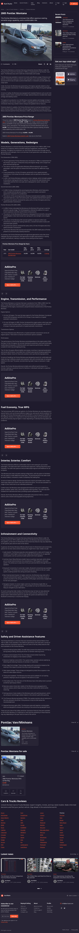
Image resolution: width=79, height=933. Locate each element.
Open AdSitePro (12, 285)
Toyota (62, 842)
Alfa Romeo (4, 815)
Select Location (72, 895)
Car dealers (23, 910)
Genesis (23, 818)
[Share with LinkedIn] (50, 64)
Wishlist (49, 908)
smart (61, 832)
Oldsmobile (43, 842)
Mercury (42, 832)
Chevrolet (4, 832)
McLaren (42, 828)
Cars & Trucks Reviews (12, 9)
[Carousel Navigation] (26, 293)
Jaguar (22, 837)
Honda (22, 825)
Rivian (61, 820)
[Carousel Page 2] (41, 888)
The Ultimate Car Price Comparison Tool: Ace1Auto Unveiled (68, 22)
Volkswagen (63, 845)
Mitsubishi (43, 837)
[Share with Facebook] (44, 64)
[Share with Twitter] (47, 64)
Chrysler (3, 835)
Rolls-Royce (63, 823)
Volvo (61, 847)
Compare (21, 776)
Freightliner (24, 815)
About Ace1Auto (38, 906)
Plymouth (43, 845)
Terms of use (65, 929)
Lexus (42, 813)
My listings (49, 910)
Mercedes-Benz (44, 830)
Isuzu (22, 835)
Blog (38, 3)
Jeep (22, 840)
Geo (22, 820)
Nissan (42, 840)
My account (50, 906)
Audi (2, 820)
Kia (21, 842)
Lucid (41, 820)
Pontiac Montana (30, 9)
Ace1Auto (8, 3)
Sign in (57, 3)
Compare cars (24, 912)
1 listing (46, 253)
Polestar (42, 847)
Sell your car (24, 908)
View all (74, 751)
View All (74, 722)
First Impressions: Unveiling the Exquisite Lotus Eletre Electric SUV (69, 47)
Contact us (36, 908)
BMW (2, 825)
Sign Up (65, 3)
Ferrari (3, 842)
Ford (22, 813)
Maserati (42, 823)
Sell (74, 3)
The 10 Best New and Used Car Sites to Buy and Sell (69, 34)
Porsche (62, 815)
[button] (71, 74)
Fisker (2, 847)
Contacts (44, 3)
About (51, 3)
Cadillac (3, 830)
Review (64, 42)
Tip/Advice (65, 17)
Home (15, 3)
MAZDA (42, 825)
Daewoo (3, 837)
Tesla (61, 840)
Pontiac (22, 9)
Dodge (3, 840)
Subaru (62, 835)
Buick (2, 828)
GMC (22, 823)
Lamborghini (24, 845)
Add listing (49, 912)
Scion (61, 830)
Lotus (41, 818)
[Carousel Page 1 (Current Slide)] (38, 888)
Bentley (3, 823)
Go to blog (74, 854)
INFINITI (23, 832)
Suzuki (62, 837)
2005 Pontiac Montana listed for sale (17, 136)
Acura (2, 813)
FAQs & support (38, 910)
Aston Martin (5, 818)
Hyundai (23, 830)
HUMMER (23, 828)
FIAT (2, 845)
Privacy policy (74, 929)
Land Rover (24, 847)
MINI (41, 835)
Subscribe (14, 916)
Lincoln (42, 815)
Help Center (33, 3)
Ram (61, 818)
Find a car (23, 906)
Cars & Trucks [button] (23, 3)
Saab (61, 825)
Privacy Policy (4, 922)
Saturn (62, 828)
